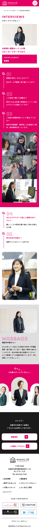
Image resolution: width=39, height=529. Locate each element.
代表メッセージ (9, 487)
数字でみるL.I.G (10, 483)
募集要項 (23, 479)
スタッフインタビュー (28, 483)
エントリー (8, 492)
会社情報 (7, 479)
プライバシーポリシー (19, 521)
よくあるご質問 (26, 487)
